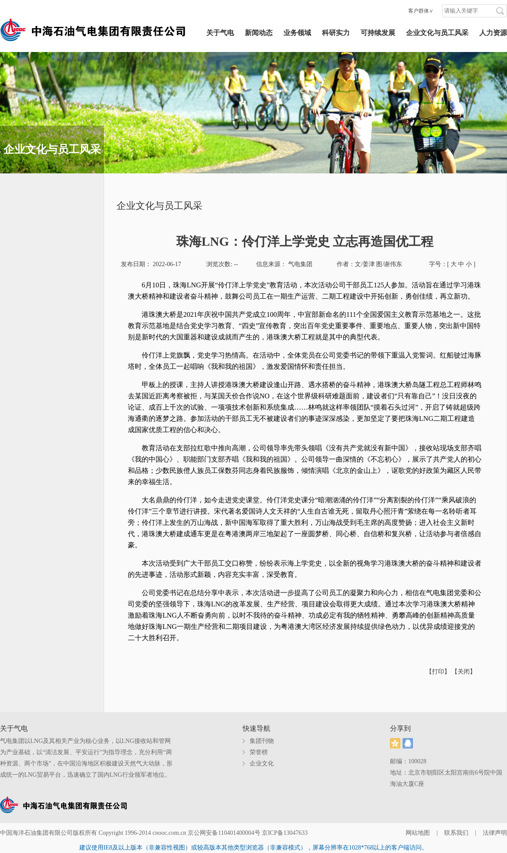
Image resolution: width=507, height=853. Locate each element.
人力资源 (493, 32)
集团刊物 (262, 741)
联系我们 (456, 833)
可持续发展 (378, 32)
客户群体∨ (420, 11)
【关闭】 (464, 671)
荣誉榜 (259, 752)
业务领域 (297, 32)
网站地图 (418, 833)
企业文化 (262, 763)
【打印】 (439, 671)
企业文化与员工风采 (437, 32)
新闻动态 (259, 32)
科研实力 (336, 32)
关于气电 (220, 32)
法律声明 (495, 833)
